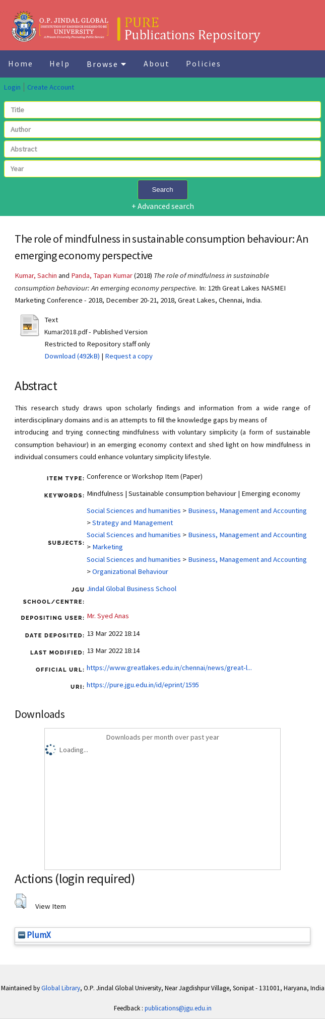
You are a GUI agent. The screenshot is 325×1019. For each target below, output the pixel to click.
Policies (203, 63)
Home (20, 63)
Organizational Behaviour (130, 571)
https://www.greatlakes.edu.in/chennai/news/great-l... (169, 667)
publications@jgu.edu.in (178, 1008)
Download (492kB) (72, 355)
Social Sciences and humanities (134, 510)
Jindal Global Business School (131, 588)
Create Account (50, 87)
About (157, 63)
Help (59, 63)
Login (12, 87)
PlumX (34, 934)
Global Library (60, 988)
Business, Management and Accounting (247, 510)
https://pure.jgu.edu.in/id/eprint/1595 (143, 684)
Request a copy (129, 355)
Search (162, 189)
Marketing (107, 546)
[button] (20, 901)
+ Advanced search (163, 206)
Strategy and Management (132, 522)
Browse (107, 64)
